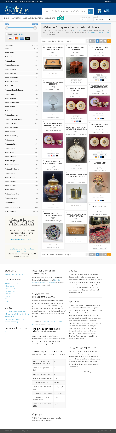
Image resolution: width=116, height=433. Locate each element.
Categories (16, 18)
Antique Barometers (12, 57)
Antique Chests (10, 94)
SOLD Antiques (10, 212)
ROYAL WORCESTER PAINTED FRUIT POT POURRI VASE (53, 163)
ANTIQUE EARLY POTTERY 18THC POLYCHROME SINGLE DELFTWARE (53, 215)
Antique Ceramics (11, 82)
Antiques (8, 48)
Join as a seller (10, 286)
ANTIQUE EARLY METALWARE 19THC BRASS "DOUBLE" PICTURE (76, 176)
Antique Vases (10, 190)
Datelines (8, 296)
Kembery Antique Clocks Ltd (76, 135)
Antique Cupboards (12, 102)
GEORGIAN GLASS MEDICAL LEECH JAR (53, 83)
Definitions (8, 294)
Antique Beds (10, 61)
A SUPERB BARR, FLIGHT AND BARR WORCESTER (99, 87)
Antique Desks (10, 111)
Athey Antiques (76, 222)
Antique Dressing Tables (14, 119)
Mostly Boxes (53, 55)
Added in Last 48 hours (56, 41)
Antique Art (9, 53)
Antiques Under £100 (12, 207)
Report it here (9, 332)
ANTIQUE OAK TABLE (99, 206)
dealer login (107, 1)
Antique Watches (11, 198)
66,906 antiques (78, 30)
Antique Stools (10, 181)
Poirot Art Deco (100, 170)
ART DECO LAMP (100, 163)
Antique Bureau (10, 73)
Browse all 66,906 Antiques (14, 274)
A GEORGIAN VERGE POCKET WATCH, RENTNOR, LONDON (76, 129)
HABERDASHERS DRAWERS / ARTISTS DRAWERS (76, 215)
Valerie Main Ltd (53, 169)
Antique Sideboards (12, 169)
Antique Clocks (10, 98)
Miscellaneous (10, 202)
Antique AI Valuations (33, 18)
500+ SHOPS (50, 18)
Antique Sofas (10, 177)
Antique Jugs (9, 140)
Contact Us (9, 301)
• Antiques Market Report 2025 (16, 311)
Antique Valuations (11, 283)
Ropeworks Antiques (99, 214)
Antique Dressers (11, 115)
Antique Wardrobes (12, 194)
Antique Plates (10, 156)
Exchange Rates (10, 291)
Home (6, 18)
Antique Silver (10, 173)
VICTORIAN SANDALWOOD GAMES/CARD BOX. (53, 48)
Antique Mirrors (10, 152)
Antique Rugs (10, 161)
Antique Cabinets (11, 77)
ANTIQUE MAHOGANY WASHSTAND (76, 48)
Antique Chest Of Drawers (14, 90)
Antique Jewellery (11, 136)
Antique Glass (10, 131)
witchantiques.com (76, 55)
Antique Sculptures (12, 165)
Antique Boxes (10, 69)
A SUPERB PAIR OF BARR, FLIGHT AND (100, 48)
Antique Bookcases (12, 65)
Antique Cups (10, 107)
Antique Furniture (11, 127)
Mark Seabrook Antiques (76, 182)
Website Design (10, 288)
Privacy (7, 299)
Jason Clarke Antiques (53, 90)
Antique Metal (10, 148)
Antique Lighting (11, 144)
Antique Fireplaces (11, 123)
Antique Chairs (10, 86)
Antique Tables (10, 185)
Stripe (21, 34)
